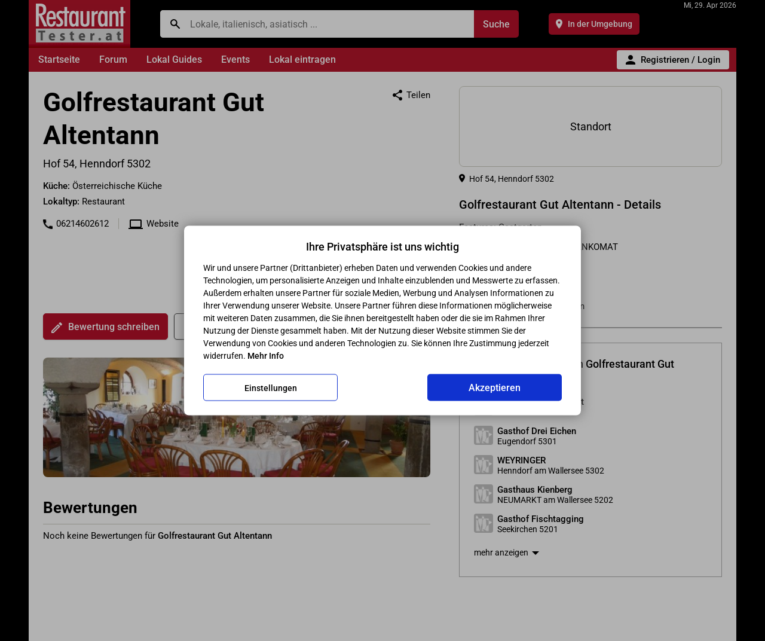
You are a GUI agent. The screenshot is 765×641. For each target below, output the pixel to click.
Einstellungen (270, 387)
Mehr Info (265, 356)
